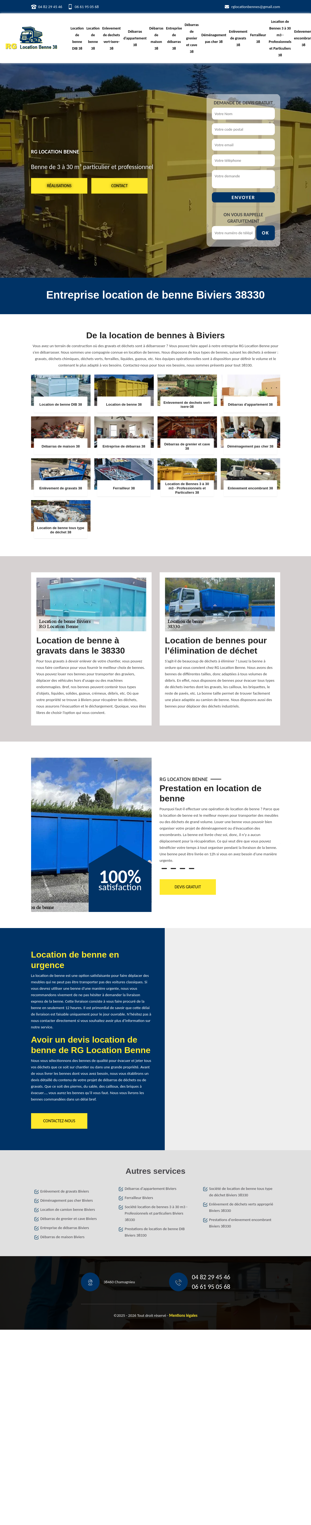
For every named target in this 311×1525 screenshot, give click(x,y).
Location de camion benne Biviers (67, 1209)
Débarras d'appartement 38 (135, 38)
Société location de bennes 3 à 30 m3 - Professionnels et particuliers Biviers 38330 (156, 1213)
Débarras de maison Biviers (62, 1236)
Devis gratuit (187, 886)
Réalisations (59, 185)
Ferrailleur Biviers (139, 1197)
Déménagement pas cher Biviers (66, 1200)
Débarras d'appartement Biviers (151, 1188)
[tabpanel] (220, 825)
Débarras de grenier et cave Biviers (68, 1218)
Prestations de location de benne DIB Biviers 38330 (155, 1232)
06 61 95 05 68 (87, 6)
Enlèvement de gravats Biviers (64, 1191)
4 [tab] (191, 868)
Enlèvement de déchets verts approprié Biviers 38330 (241, 1207)
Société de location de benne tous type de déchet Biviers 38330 (240, 1191)
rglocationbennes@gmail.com (255, 6)
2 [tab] (173, 868)
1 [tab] (164, 868)
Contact (119, 185)
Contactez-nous (59, 1120)
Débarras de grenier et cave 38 (191, 38)
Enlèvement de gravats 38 (238, 38)
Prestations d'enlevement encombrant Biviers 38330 (240, 1223)
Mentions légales (183, 1315)
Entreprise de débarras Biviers (64, 1227)
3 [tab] (182, 868)
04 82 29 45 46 (50, 6)
